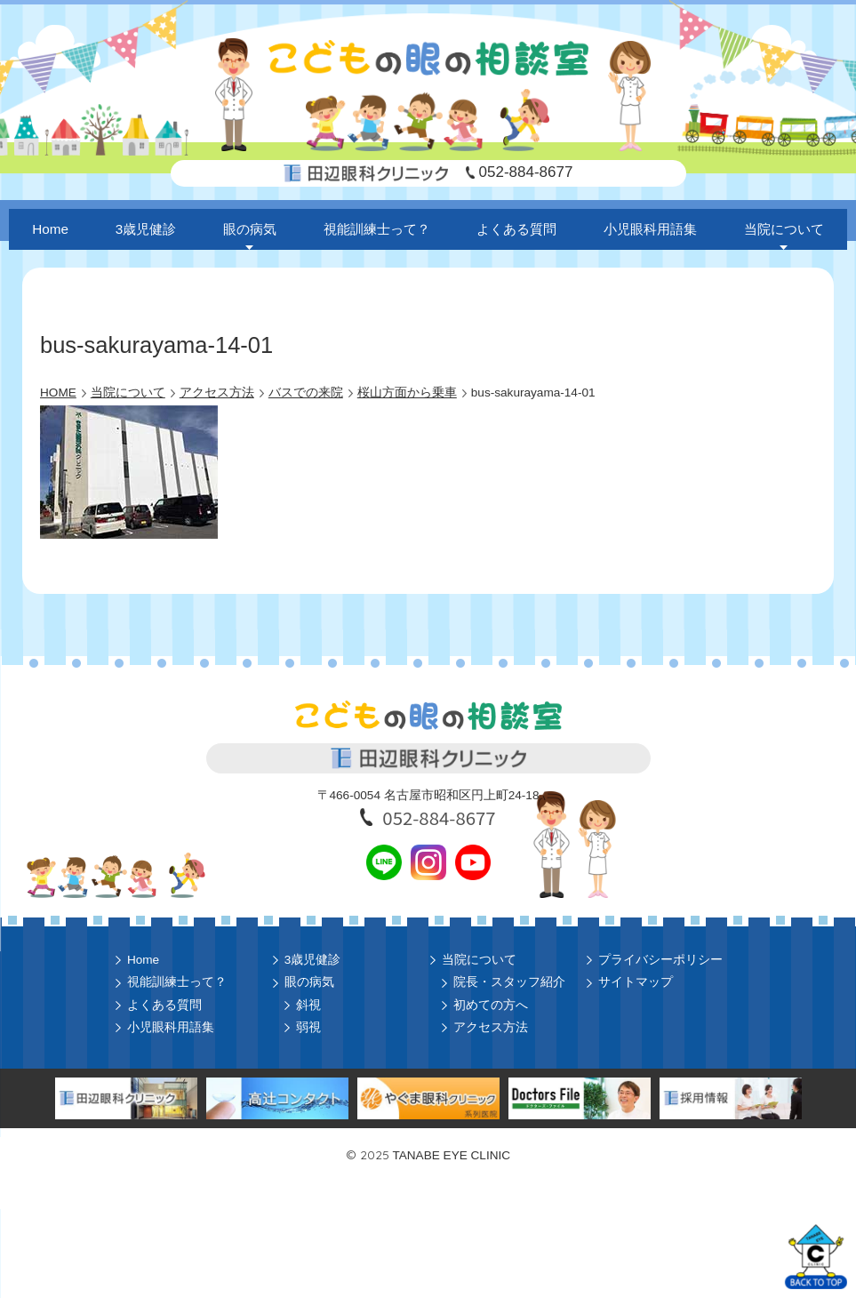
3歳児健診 (146, 228)
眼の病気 (249, 228)
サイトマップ (635, 982)
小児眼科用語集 (650, 228)
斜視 (308, 1005)
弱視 (308, 1027)
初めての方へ (490, 1005)
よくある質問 (516, 228)
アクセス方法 (490, 1027)
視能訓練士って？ (377, 228)
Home (50, 228)
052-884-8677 (526, 172)
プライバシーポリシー (660, 959)
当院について (784, 228)
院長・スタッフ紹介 (509, 982)
